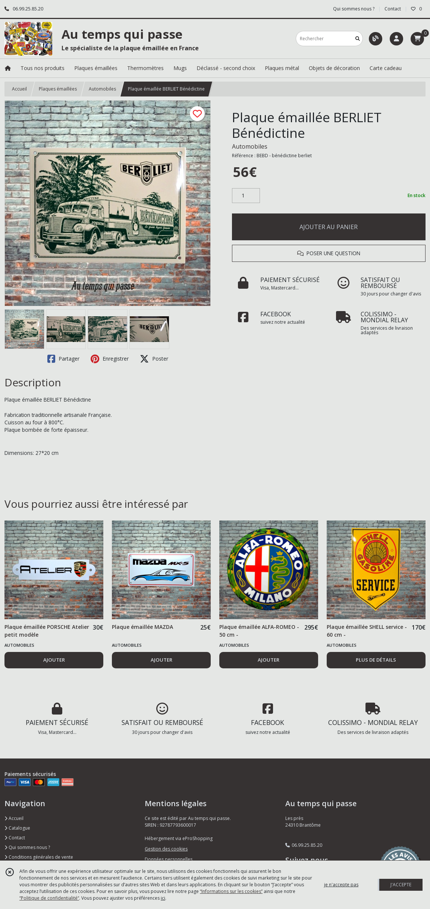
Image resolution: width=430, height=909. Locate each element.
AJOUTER (54, 659)
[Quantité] (246, 195)
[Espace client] (396, 39)
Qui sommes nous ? (27, 847)
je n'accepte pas (341, 884)
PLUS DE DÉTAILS (376, 659)
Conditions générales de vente (38, 857)
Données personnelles (168, 859)
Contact (393, 9)
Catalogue (17, 828)
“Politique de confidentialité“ (49, 898)
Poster (154, 358)
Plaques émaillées (58, 89)
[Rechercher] (357, 38)
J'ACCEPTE (400, 884)
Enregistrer (110, 358)
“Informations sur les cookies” (231, 891)
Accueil (19, 89)
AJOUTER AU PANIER (328, 227)
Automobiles (102, 89)
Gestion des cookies (166, 849)
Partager (63, 358)
